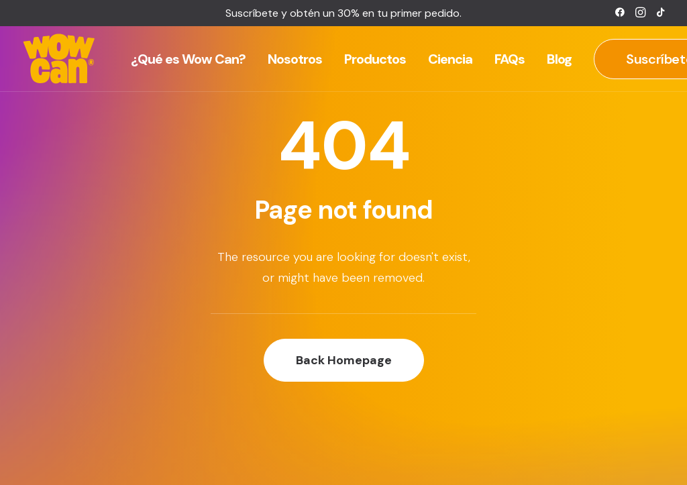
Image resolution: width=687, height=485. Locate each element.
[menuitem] (620, 12)
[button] (620, 12)
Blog (559, 59)
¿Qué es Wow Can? (188, 59)
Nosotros (295, 59)
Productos (375, 59)
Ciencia (450, 59)
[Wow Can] (59, 59)
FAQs (509, 59)
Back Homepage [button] (344, 360)
